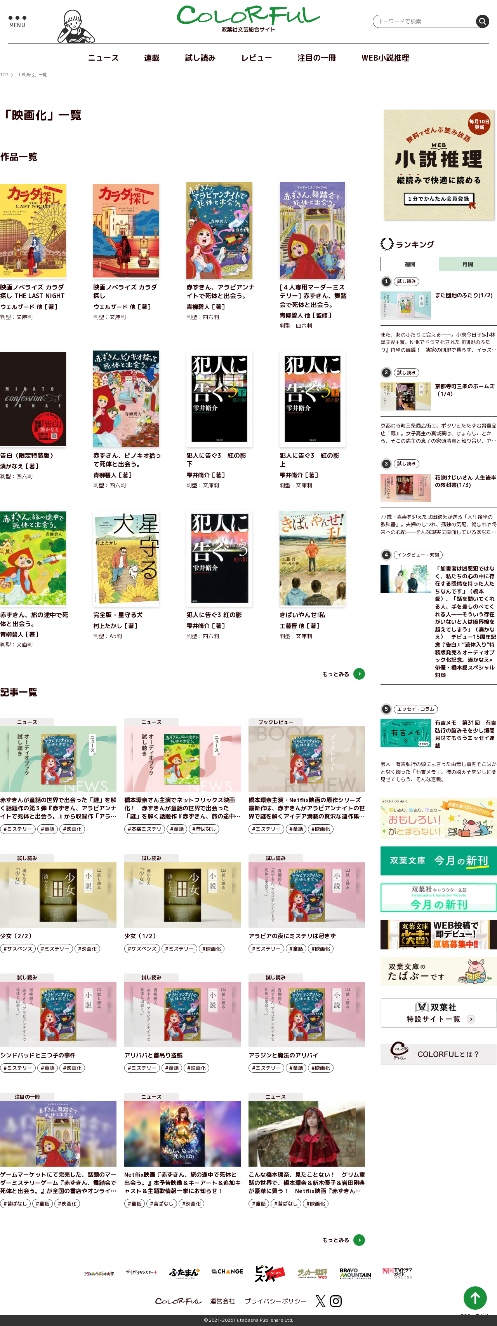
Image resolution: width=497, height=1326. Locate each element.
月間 (467, 264)
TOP (4, 75)
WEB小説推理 (385, 57)
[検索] (482, 21)
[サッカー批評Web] (312, 1272)
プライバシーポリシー (276, 1301)
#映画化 (72, 828)
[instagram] (336, 1301)
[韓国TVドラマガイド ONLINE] (398, 1272)
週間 (410, 264)
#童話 (47, 828)
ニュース (103, 57)
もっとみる (335, 674)
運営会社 (222, 1301)
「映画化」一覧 (32, 75)
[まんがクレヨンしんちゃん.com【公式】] (99, 1272)
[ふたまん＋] (184, 1272)
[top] (248, 15)
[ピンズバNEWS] (269, 1269)
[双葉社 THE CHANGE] (227, 1273)
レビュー (256, 57)
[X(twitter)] (320, 1301)
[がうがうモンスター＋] (141, 1273)
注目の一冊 (316, 57)
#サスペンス (17, 948)
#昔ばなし (204, 828)
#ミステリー (17, 828)
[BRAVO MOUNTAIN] (355, 1272)
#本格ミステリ (145, 828)
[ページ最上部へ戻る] (475, 1302)
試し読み (200, 57)
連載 (152, 57)
